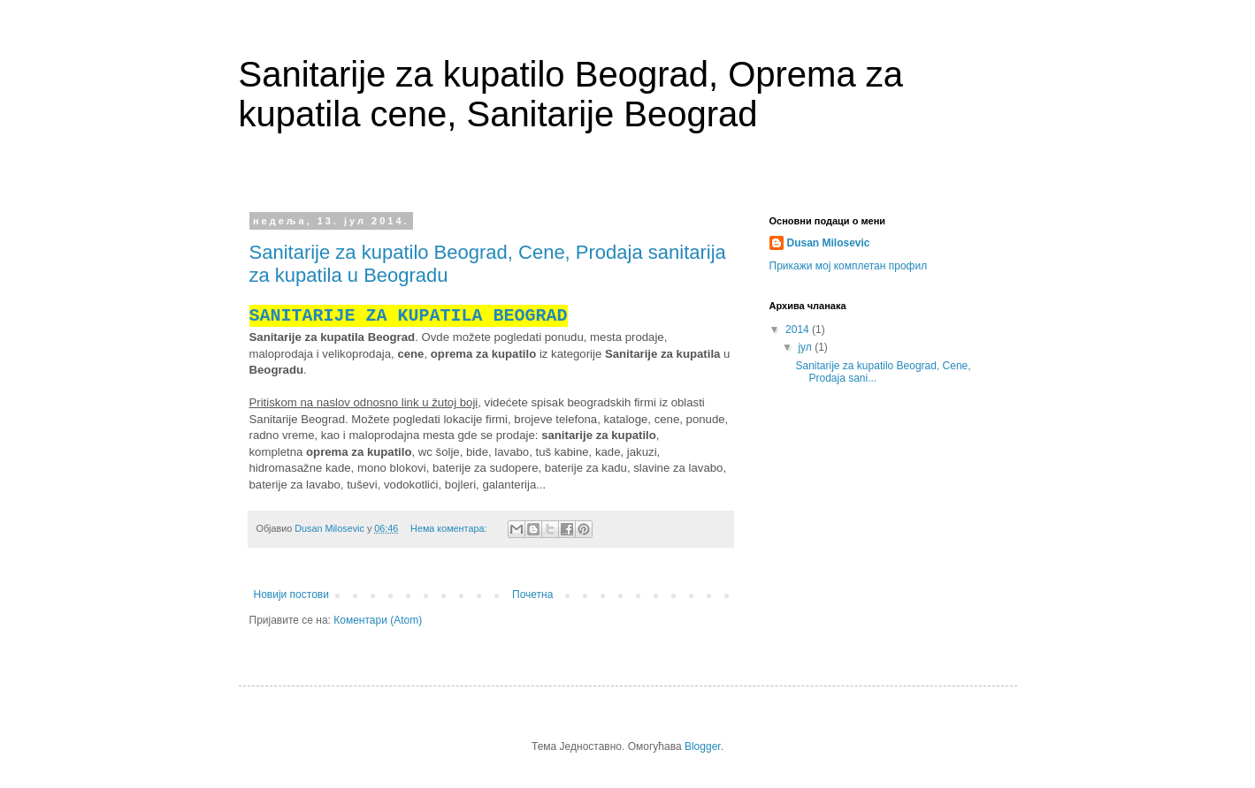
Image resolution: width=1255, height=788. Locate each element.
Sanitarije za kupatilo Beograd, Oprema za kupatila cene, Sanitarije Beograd (571, 94)
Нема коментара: (449, 528)
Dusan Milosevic (828, 243)
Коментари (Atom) (377, 620)
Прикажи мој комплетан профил (848, 266)
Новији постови (291, 594)
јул (806, 347)
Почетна (532, 594)
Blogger (703, 746)
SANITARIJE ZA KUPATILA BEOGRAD (408, 316)
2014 (798, 329)
